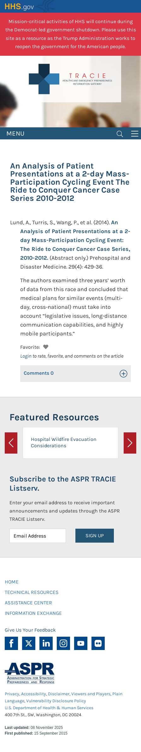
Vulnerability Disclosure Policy (56, 701)
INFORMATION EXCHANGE (33, 613)
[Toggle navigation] (120, 133)
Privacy (12, 694)
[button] (45, 346)
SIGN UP (94, 535)
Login (26, 356)
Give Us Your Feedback (30, 630)
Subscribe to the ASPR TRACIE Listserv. (62, 484)
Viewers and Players (90, 694)
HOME (12, 582)
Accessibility (33, 694)
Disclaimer (58, 694)
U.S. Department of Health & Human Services (49, 708)
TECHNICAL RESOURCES (32, 592)
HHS (30, 6)
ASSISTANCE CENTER (28, 603)
